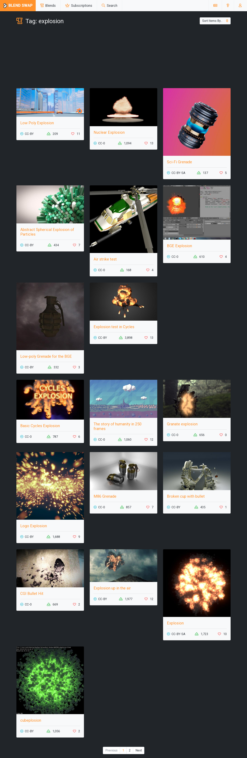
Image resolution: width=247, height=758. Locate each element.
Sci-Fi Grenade (179, 162)
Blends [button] (48, 6)
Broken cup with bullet (186, 496)
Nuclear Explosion (109, 132)
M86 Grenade (105, 496)
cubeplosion (30, 720)
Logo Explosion (33, 526)
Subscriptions (78, 6)
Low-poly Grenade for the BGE (46, 356)
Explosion (175, 623)
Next (138, 750)
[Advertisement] (123, 57)
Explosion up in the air (112, 588)
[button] (228, 6)
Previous (111, 750)
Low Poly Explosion (37, 123)
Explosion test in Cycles (114, 326)
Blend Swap (18, 6)
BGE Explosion (179, 246)
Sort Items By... (215, 21)
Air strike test (105, 259)
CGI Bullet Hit (31, 593)
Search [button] (109, 6)
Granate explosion (182, 424)
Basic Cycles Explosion (40, 425)
